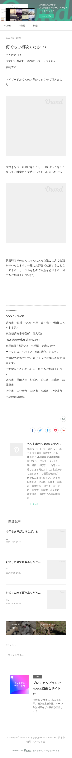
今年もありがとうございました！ (26, 531)
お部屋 (21, 25)
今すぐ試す (47, 16)
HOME (7, 25)
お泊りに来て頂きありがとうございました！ (33, 562)
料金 (35, 25)
